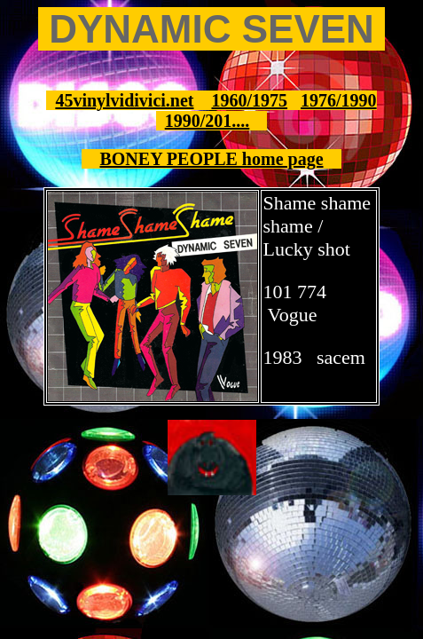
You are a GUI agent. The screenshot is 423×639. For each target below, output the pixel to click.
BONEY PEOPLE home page (211, 159)
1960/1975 (250, 100)
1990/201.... (207, 120)
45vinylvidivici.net (124, 100)
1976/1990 (339, 100)
